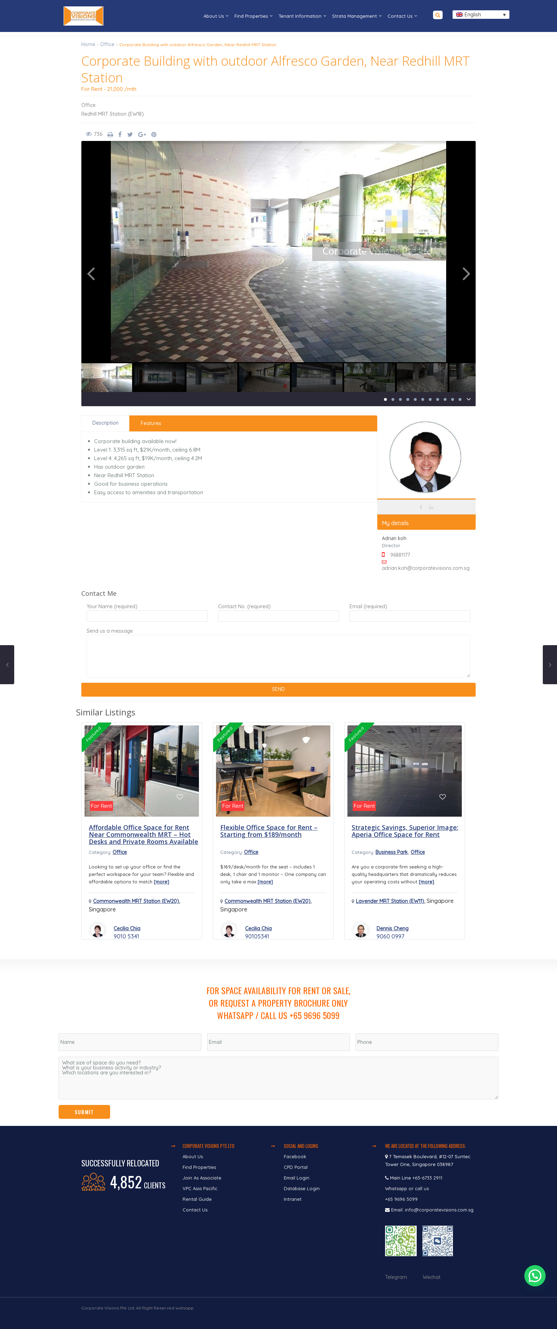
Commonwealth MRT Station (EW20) (136, 901)
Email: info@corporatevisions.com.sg (432, 1210)
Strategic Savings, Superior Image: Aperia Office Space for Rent (405, 831)
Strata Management (354, 16)
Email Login (296, 1178)
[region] (278, 1042)
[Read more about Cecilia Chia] (98, 930)
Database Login (302, 1188)
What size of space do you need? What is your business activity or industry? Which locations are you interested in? (278, 1078)
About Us (214, 16)
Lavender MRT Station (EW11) (390, 901)
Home (88, 44)
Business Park (391, 852)
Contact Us (400, 16)
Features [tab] (151, 423)
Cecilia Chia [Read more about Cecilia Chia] (127, 928)
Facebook (295, 1156)
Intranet (293, 1199)
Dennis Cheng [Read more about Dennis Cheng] (393, 928)
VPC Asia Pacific (200, 1188)
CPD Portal (296, 1167)
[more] (161, 881)
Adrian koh (394, 538)
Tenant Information (299, 16)
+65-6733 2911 (427, 1178)
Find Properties (251, 16)
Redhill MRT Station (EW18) (112, 114)
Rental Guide (197, 1199)
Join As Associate (202, 1178)
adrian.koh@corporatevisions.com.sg (426, 568)
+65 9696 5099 (401, 1199)
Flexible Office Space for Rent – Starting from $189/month (269, 831)
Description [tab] (105, 423)
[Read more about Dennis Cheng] (360, 930)
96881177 (400, 555)
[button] (535, 1278)
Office (107, 44)
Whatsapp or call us (407, 1188)
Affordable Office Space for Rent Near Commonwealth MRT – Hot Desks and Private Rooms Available (143, 834)
